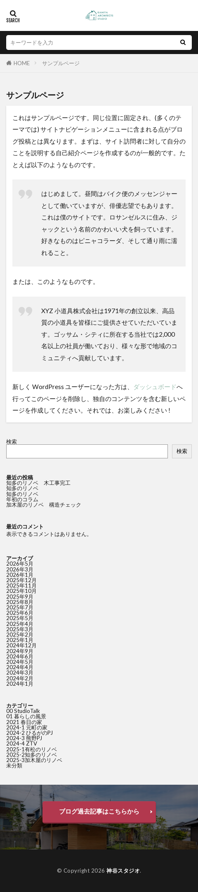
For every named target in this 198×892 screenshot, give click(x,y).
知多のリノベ (25, 488)
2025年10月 (21, 591)
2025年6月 (19, 612)
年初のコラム (22, 499)
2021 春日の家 (24, 722)
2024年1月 (19, 683)
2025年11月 (21, 585)
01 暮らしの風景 (26, 716)
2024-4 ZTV (21, 743)
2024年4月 (19, 667)
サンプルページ (61, 63)
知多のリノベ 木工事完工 (38, 482)
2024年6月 (19, 656)
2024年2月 (19, 678)
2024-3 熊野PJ (24, 738)
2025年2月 (19, 634)
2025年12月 (21, 580)
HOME (22, 63)
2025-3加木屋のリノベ (34, 760)
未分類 (14, 765)
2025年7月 (19, 607)
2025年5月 (19, 618)
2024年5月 (19, 661)
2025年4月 (19, 624)
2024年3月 (19, 672)
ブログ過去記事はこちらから (99, 811)
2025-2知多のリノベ (31, 754)
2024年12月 (21, 645)
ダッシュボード (155, 386)
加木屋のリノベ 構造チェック (43, 504)
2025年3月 (19, 629)
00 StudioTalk (23, 711)
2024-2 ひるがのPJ (29, 732)
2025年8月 (19, 602)
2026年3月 (19, 569)
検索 (11, 441)
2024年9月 (19, 651)
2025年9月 (19, 596)
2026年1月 (19, 574)
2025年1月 (19, 640)
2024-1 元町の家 (26, 727)
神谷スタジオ (123, 870)
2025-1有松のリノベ (31, 749)
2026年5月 (19, 563)
